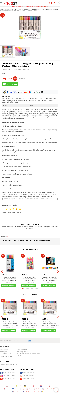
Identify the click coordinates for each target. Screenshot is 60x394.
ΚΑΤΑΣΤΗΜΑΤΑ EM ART (6, 357)
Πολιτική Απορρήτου (5, 353)
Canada (36, 392)
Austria (35, 386)
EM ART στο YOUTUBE (7, 378)
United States (27, 392)
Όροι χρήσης (3, 351)
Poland (28, 389)
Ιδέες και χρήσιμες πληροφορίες (8, 364)
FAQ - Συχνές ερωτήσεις (23, 351)
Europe (15, 389)
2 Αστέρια (10, 209)
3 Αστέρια (13, 209)
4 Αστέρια (16, 209)
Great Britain (16, 392)
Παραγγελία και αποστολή (23, 355)
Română (19, 386)
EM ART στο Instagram (7, 376)
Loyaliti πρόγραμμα (22, 349)
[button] (22, 288)
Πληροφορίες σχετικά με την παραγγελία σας (28, 353)
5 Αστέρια (20, 209)
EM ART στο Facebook (7, 373)
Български (10, 386)
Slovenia (45, 389)
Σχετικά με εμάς (4, 349)
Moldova (44, 392)
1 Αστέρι (7, 209)
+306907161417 (43, 6)
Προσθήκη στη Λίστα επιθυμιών (21, 69)
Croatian (43, 386)
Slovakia (37, 389)
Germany (27, 386)
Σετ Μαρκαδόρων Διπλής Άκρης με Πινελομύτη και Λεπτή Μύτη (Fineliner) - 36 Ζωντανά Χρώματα (10, 323)
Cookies (2, 355)
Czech (51, 386)
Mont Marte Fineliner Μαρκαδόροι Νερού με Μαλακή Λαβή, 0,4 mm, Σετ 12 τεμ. (10, 278)
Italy (22, 389)
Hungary (7, 389)
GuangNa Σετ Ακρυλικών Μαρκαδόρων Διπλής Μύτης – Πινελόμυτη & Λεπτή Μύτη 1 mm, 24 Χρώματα (50, 278)
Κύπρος (53, 389)
